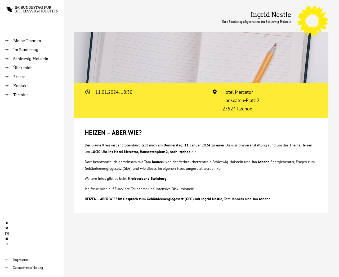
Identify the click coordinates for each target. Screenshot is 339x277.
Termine (17, 95)
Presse (15, 77)
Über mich (19, 68)
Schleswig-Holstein (26, 59)
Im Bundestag (21, 50)
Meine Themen (23, 41)
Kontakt (16, 86)
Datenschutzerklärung (24, 267)
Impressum (17, 259)
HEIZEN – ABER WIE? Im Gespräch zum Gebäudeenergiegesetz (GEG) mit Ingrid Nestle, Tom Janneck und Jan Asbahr (177, 198)
